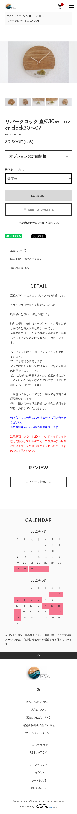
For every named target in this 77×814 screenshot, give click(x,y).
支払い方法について (38, 717)
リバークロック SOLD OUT (23, 21)
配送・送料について (38, 702)
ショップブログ (38, 745)
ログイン (38, 772)
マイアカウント (38, 764)
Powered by (38, 806)
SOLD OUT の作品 (29, 16)
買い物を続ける (19, 268)
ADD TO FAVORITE (38, 209)
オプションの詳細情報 (27, 156)
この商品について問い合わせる (38, 223)
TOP (10, 16)
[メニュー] (71, 6)
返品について (18, 250)
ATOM (42, 752)
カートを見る (39, 780)
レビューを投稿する (39, 482)
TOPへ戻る (38, 655)
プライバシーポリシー (38, 733)
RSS (32, 752)
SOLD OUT (38, 195)
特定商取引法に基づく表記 (26, 259)
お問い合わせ (39, 788)
